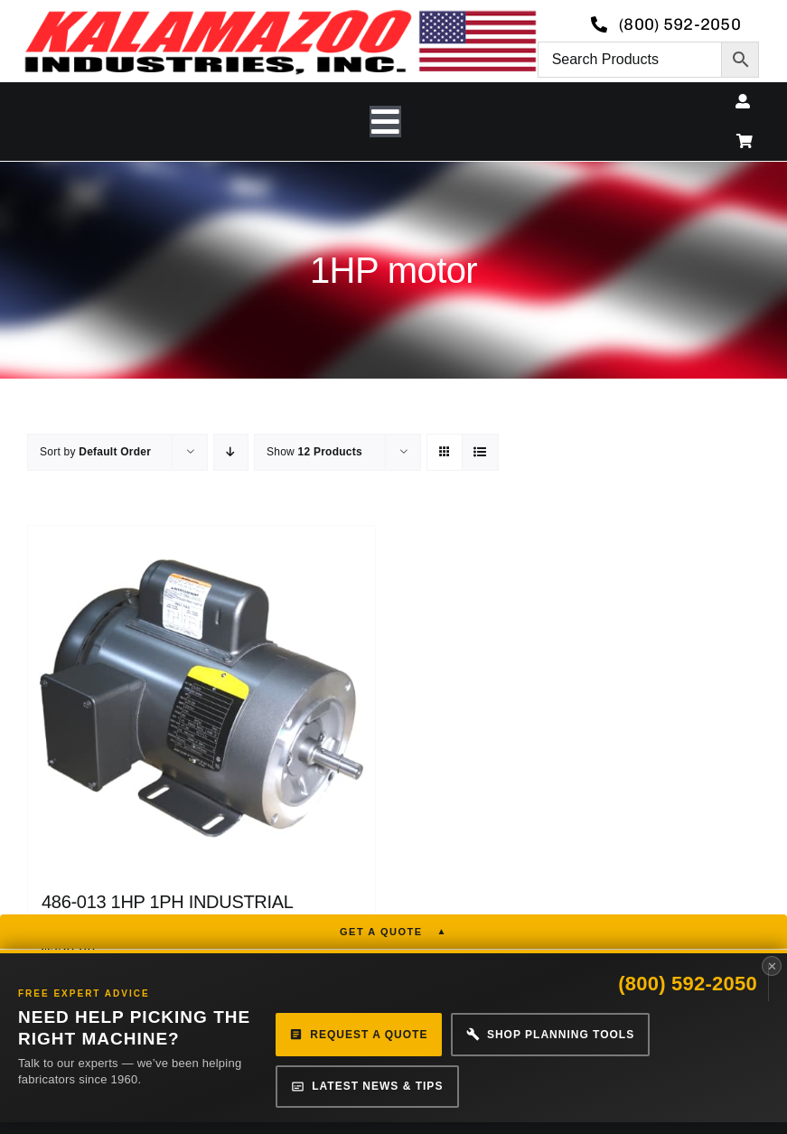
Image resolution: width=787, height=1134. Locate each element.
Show (314, 451)
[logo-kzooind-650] (280, 15)
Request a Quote (357, 1034)
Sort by (95, 451)
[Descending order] (230, 452)
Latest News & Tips (366, 1084)
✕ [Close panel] (772, 968)
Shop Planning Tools (547, 1034)
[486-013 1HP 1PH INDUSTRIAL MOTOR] (201, 699)
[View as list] (480, 452)
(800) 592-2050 (687, 985)
